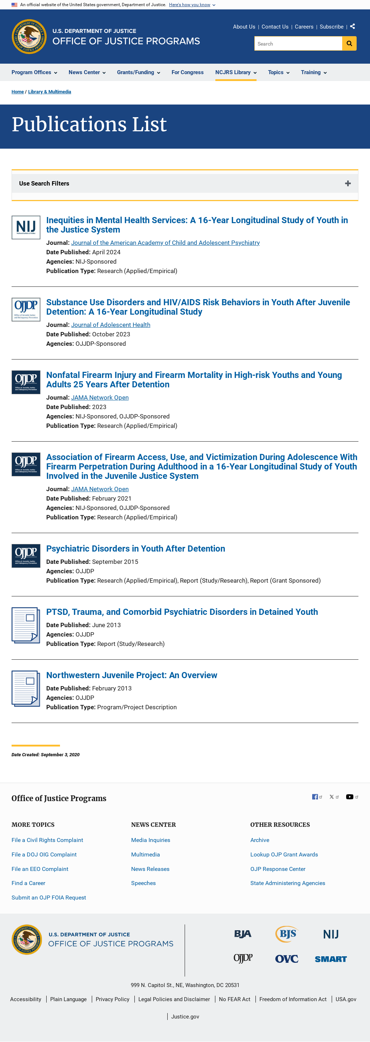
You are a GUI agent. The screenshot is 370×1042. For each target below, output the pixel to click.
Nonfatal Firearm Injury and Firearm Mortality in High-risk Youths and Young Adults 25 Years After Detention (194, 380)
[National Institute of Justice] (331, 931)
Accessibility (25, 999)
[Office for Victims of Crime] (286, 958)
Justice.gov (185, 1016)
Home (18, 91)
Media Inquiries (150, 840)
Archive (259, 840)
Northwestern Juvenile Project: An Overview (132, 675)
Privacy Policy (112, 999)
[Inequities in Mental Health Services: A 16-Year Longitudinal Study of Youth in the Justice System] (26, 229)
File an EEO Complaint (40, 869)
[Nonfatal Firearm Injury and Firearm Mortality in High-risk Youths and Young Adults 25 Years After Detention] (26, 383)
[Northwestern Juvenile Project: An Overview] (26, 704)
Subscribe (332, 27)
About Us (244, 27)
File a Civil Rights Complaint (47, 840)
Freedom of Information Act (293, 999)
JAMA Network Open (100, 397)
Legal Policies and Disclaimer (174, 999)
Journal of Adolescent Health (110, 324)
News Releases (150, 869)
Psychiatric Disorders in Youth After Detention (135, 549)
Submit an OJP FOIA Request (49, 897)
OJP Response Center (277, 869)
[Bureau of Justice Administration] (243, 930)
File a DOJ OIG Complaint (44, 854)
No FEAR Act (234, 999)
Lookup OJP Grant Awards (284, 854)
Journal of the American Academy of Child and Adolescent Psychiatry (165, 242)
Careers (304, 27)
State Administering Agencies (287, 883)
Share (355, 28)
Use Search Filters (44, 183)
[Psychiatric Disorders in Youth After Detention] (26, 557)
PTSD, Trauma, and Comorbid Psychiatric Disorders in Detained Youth (182, 612)
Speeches (143, 883)
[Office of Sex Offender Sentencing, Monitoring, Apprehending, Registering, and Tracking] (331, 957)
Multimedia (145, 854)
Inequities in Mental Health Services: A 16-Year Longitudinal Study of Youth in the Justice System (197, 225)
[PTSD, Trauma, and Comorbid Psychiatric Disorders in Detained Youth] (26, 641)
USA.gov (346, 999)
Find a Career (28, 883)
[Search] (298, 43)
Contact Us (275, 27)
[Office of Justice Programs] (29, 36)
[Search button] (349, 43)
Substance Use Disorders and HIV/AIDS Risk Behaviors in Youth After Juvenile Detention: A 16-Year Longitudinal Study (198, 307)
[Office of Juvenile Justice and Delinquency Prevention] (243, 960)
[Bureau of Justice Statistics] (287, 939)
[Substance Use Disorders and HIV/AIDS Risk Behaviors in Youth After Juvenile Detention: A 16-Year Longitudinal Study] (26, 311)
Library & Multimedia (49, 91)
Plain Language (68, 999)
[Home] (126, 36)
